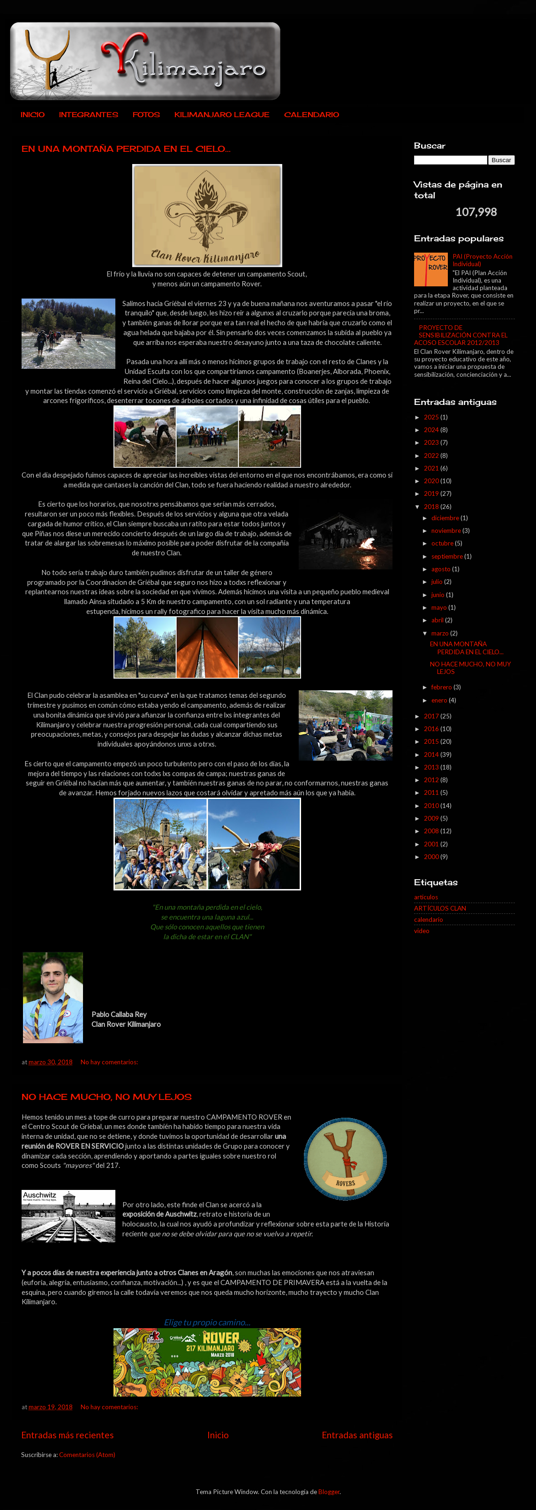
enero (440, 700)
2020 (432, 481)
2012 (432, 780)
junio (438, 594)
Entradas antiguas (357, 1434)
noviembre (446, 530)
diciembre (446, 518)
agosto (441, 569)
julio (437, 581)
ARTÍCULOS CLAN (440, 908)
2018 (432, 506)
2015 (432, 741)
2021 (432, 468)
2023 (432, 442)
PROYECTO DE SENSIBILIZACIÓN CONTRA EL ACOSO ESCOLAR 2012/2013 (460, 335)
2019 (432, 493)
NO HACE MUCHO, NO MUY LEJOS (107, 1096)
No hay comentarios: (110, 1062)
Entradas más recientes (67, 1434)
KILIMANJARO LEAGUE (222, 114)
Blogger (329, 1491)
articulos (426, 897)
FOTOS (146, 114)
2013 (432, 767)
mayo (439, 607)
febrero (442, 687)
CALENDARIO (311, 114)
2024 (432, 430)
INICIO (33, 114)
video (422, 930)
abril (438, 620)
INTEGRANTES (88, 114)
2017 (432, 716)
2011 (432, 792)
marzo (440, 633)
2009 (432, 818)
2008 (432, 831)
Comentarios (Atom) (87, 1454)
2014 (432, 754)
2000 (432, 856)
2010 (432, 805)
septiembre (447, 556)
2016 (432, 729)
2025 (432, 417)
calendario (428, 919)
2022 (432, 455)
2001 (432, 844)
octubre (443, 543)
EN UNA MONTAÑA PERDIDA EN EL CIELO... (126, 148)
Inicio (218, 1434)
